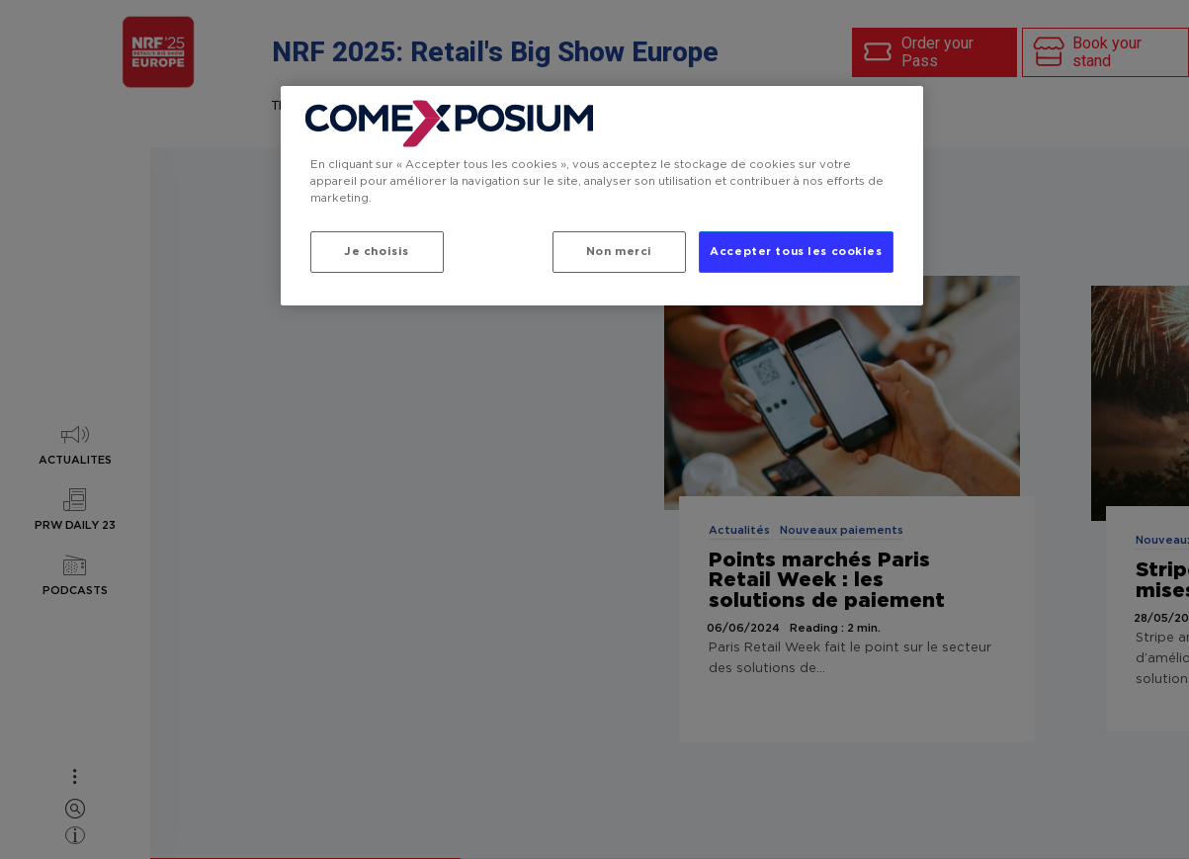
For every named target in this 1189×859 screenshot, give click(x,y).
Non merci (617, 251)
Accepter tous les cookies (796, 251)
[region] (602, 195)
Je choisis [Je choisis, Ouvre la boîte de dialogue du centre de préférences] (376, 251)
